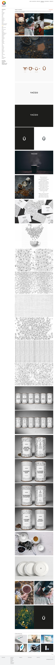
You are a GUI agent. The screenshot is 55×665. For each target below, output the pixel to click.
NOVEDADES (47, 1)
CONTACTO (51, 1)
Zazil (2, 26)
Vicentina (3, 18)
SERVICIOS (38, 1)
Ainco (2, 17)
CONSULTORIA (4, 64)
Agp (2, 52)
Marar (3, 14)
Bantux (3, 40)
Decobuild (3, 54)
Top (52, 654)
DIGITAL (3, 62)
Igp (2, 55)
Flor (2, 44)
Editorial (12, 659)
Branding (12, 658)
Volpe (3, 10)
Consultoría (12, 663)
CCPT (2, 28)
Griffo (2, 56)
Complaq (3, 12)
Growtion (3, 43)
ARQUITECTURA (4, 63)
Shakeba (3, 32)
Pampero (3, 41)
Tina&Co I (3, 38)
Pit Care (3, 30)
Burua (3, 31)
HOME (30, 1)
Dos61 (3, 39)
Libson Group (4, 29)
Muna (2, 45)
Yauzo (3, 25)
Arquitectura (12, 662)
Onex (2, 53)
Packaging (12, 660)
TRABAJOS (42, 1)
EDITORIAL (3, 60)
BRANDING (4, 9)
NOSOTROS (34, 1)
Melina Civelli (4, 27)
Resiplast (3, 58)
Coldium (3, 13)
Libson (3, 46)
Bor (2, 11)
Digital (11, 661)
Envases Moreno (4, 24)
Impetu (3, 42)
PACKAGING (51, 9)
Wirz (2, 16)
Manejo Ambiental (4, 23)
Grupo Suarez (4, 57)
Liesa (2, 15)
